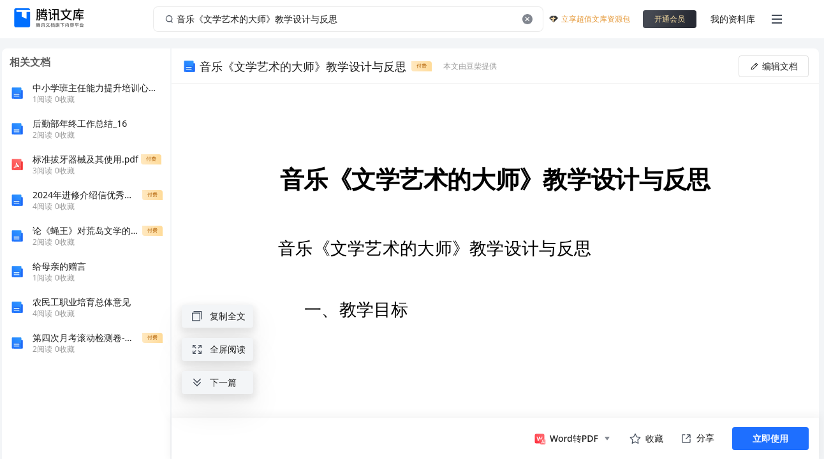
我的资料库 (732, 19)
